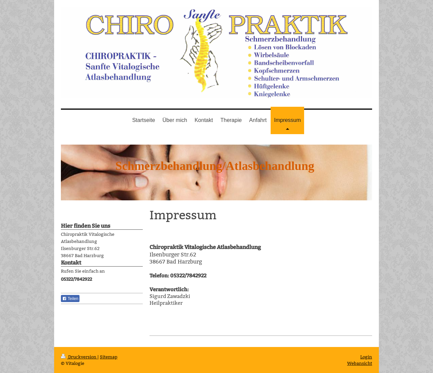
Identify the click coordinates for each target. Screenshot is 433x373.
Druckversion (79, 356)
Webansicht (359, 363)
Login (366, 356)
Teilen (70, 298)
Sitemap (108, 356)
